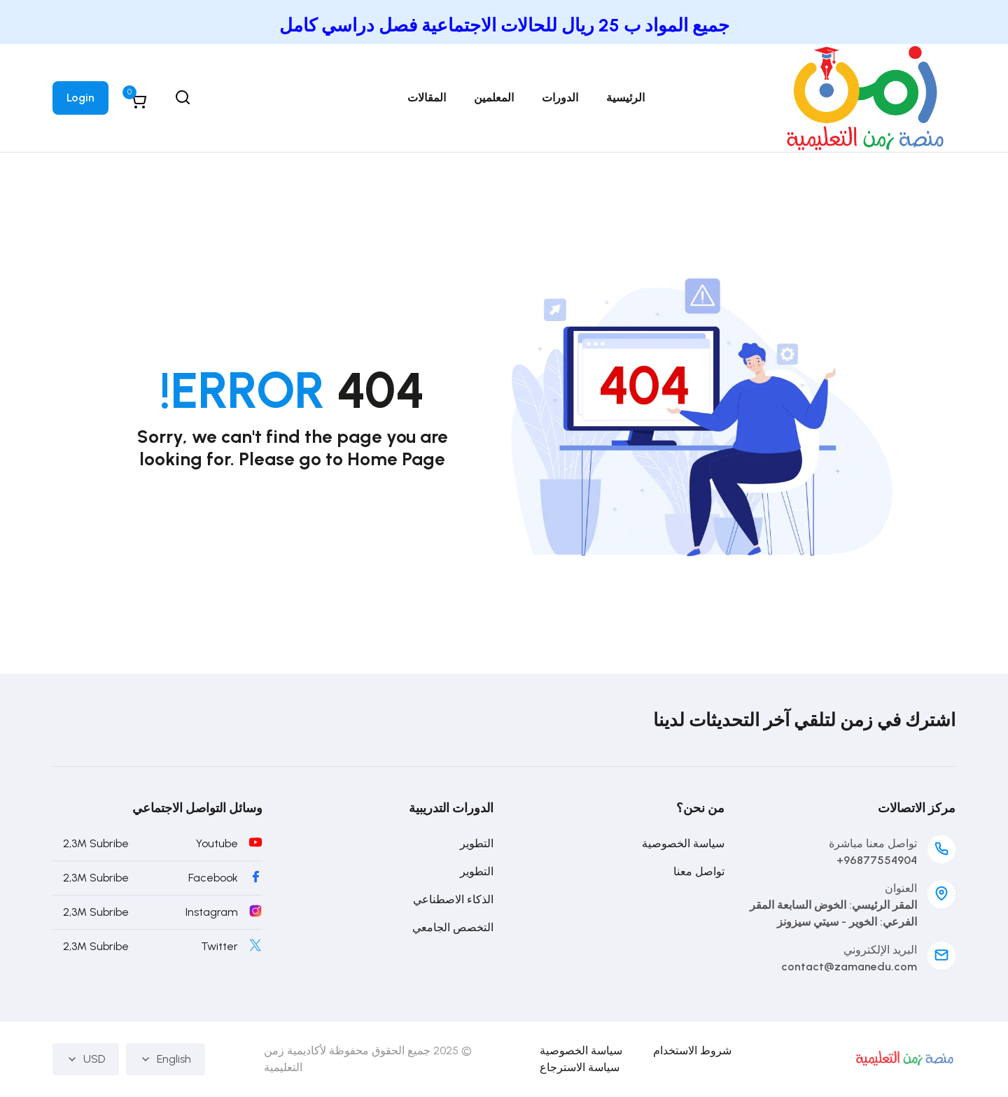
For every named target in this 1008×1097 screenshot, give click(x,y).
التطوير (476, 843)
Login (80, 97)
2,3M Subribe (96, 843)
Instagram (212, 912)
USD (85, 1059)
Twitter (219, 946)
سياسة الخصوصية (683, 843)
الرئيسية (625, 97)
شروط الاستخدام (692, 1050)
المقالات (426, 97)
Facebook (213, 877)
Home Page (396, 459)
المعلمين (494, 97)
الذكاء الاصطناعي (453, 899)
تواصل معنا (698, 871)
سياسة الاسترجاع (580, 1067)
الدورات (560, 97)
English (165, 1059)
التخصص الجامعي (452, 927)
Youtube (217, 843)
